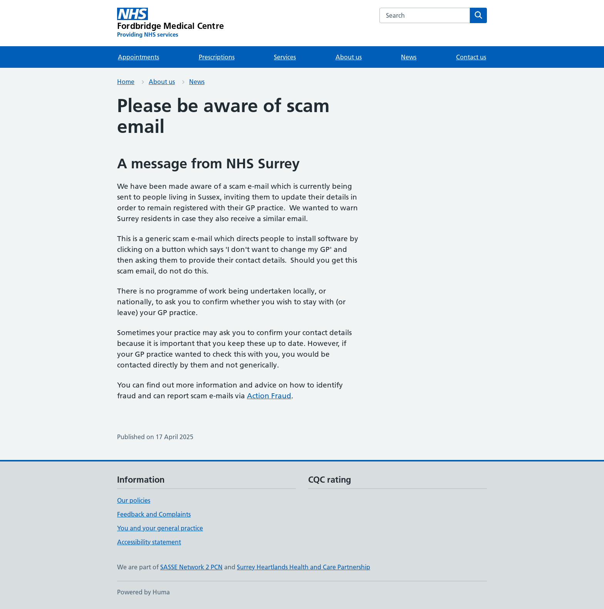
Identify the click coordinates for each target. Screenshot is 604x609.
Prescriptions (217, 57)
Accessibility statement (149, 542)
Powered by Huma (143, 592)
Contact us (471, 57)
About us (349, 57)
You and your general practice (160, 528)
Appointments (138, 57)
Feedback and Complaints (154, 514)
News (408, 57)
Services (285, 57)
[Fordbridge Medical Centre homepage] (170, 23)
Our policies (133, 500)
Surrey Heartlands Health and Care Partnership (303, 567)
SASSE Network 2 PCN (191, 567)
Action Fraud (269, 395)
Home (125, 82)
